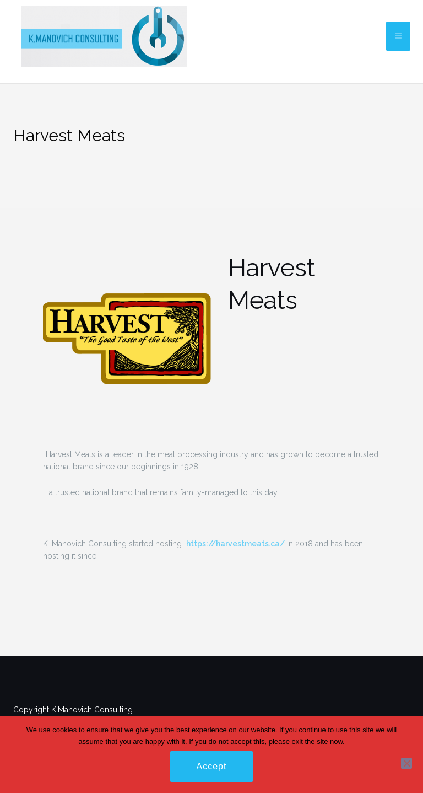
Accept (212, 766)
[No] (406, 763)
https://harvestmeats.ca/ (235, 543)
